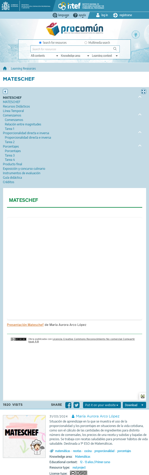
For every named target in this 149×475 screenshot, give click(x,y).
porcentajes (124, 451)
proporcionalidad (104, 451)
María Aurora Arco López (98, 416)
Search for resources (53, 43)
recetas (77, 451)
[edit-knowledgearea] (75, 55)
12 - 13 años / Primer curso (95, 462)
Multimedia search (97, 43)
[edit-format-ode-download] (134, 405)
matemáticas (62, 451)
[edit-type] (45, 55)
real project (79, 467)
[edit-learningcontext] (105, 55)
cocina (88, 451)
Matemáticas (82, 456)
